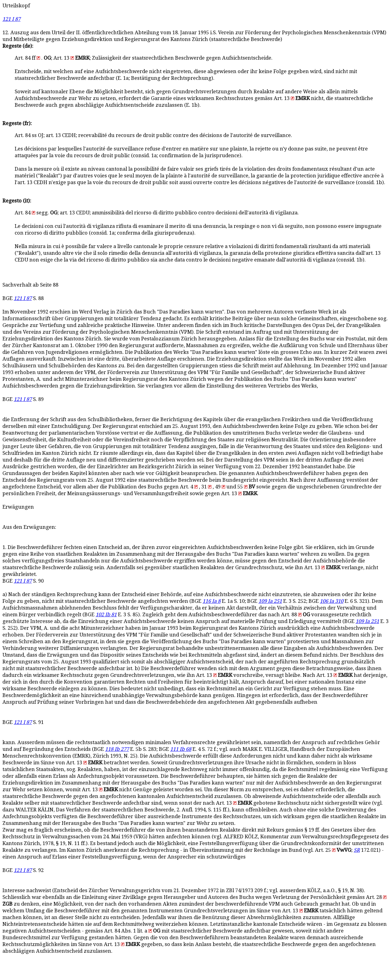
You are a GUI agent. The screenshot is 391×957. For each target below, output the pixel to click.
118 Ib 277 (117, 749)
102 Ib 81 (106, 615)
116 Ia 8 (212, 601)
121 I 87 (11, 19)
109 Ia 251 (270, 601)
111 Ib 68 (180, 749)
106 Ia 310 (331, 601)
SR (357, 850)
